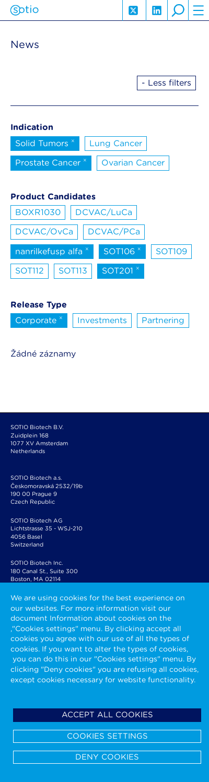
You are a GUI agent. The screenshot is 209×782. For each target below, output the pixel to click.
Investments (102, 320)
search (177, 10)
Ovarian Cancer (133, 163)
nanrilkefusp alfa (52, 250)
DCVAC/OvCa (44, 231)
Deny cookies (107, 757)
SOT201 (121, 270)
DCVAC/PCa (114, 231)
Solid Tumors (45, 142)
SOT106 (122, 250)
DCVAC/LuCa (103, 212)
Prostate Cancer (51, 162)
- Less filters (166, 83)
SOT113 (73, 271)
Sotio (24, 10)
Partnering (163, 320)
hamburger (198, 10)
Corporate (39, 319)
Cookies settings (107, 736)
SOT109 (171, 251)
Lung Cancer (115, 143)
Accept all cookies (107, 714)
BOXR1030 (38, 212)
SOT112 (29, 271)
